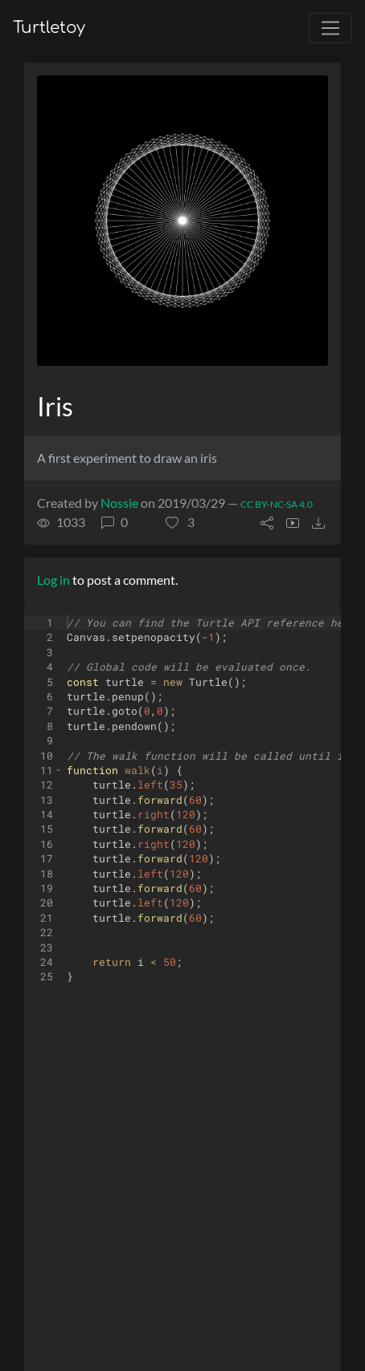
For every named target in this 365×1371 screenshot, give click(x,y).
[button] (180, 522)
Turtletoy (49, 27)
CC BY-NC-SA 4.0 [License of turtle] (276, 504)
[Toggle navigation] (330, 28)
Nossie (119, 502)
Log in (53, 579)
